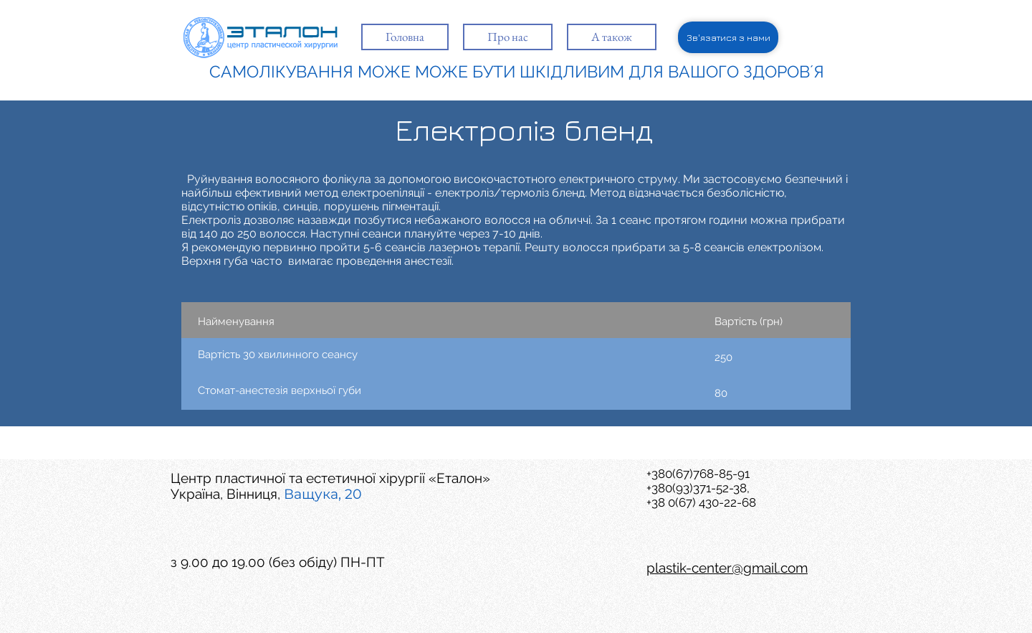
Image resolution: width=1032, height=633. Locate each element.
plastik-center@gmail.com (727, 568)
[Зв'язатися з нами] (728, 37)
